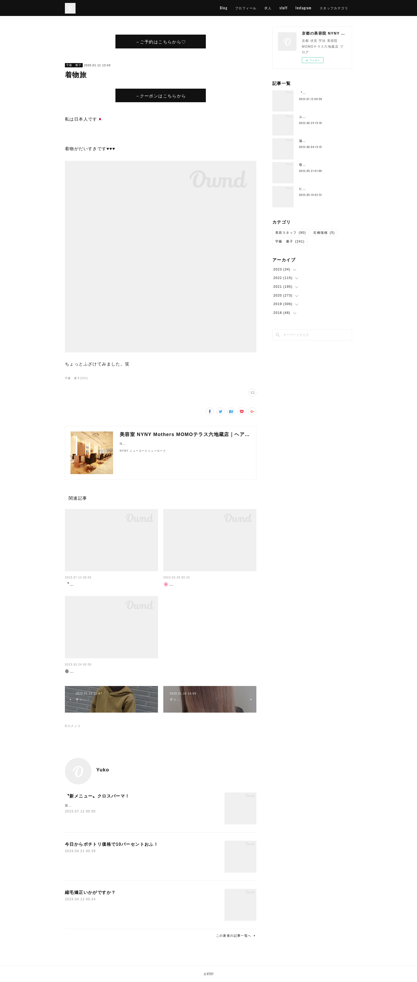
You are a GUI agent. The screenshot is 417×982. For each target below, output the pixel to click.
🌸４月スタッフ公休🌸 (187, 584)
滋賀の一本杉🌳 (312, 141)
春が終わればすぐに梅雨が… (95, 671)
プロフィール (245, 8)
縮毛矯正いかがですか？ (90, 892)
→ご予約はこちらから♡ (160, 41)
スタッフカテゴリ (334, 8)
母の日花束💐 (310, 165)
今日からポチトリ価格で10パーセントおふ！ (111, 844)
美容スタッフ (290, 233)
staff (283, 8)
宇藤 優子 (73, 65)
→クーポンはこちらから (160, 95)
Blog (223, 8)
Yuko (102, 770)
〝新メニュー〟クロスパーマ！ (97, 584)
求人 (268, 8)
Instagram (303, 8)
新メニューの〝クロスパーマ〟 (90, 805)
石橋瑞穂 (324, 233)
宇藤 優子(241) (76, 378)
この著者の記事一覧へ (236, 936)
